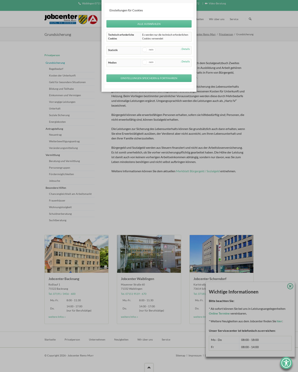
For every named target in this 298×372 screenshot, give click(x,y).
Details (186, 48)
